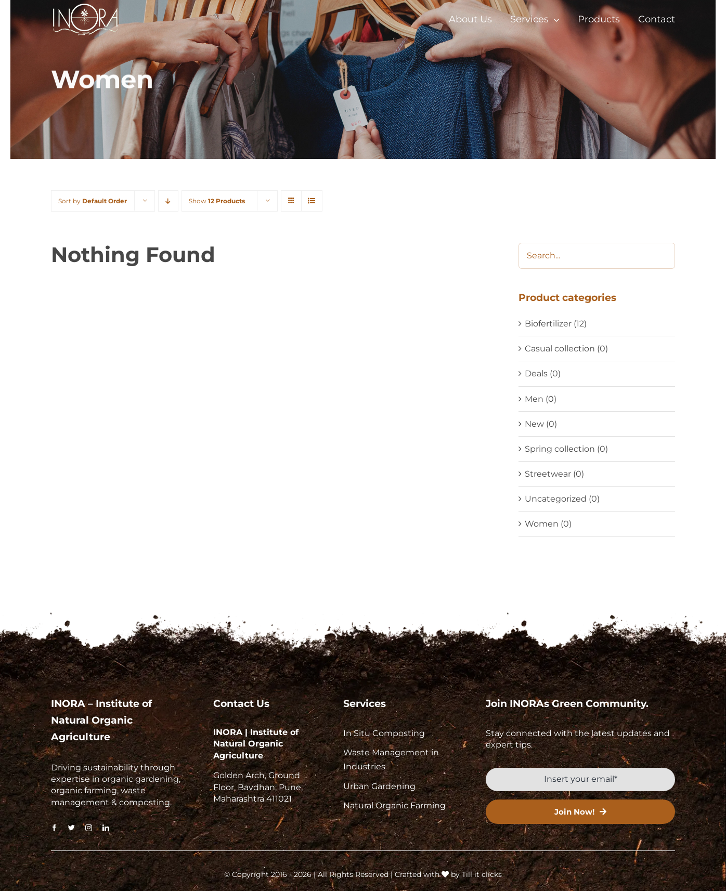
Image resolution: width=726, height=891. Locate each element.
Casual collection (560, 348)
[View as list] (312, 201)
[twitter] (71, 827)
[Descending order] (168, 201)
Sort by (92, 201)
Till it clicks (482, 874)
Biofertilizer (548, 324)
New (534, 424)
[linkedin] (105, 827)
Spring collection (560, 449)
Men (534, 399)
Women (542, 524)
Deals (536, 373)
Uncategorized (556, 499)
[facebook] (54, 827)
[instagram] (88, 827)
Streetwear (548, 474)
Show (217, 201)
